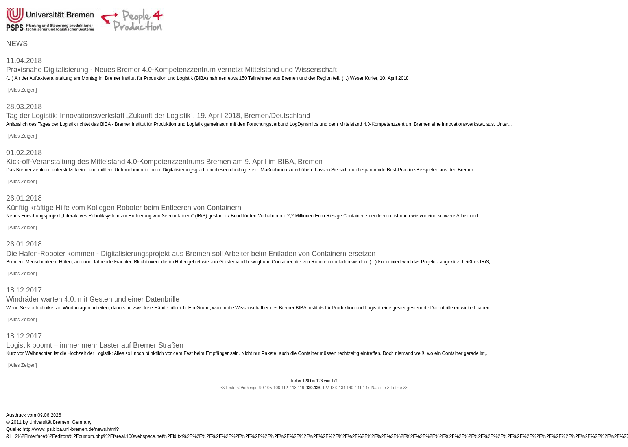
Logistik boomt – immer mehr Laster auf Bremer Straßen (94, 345)
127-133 (329, 388)
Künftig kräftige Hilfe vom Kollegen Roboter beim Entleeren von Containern (123, 208)
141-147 (362, 388)
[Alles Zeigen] (22, 90)
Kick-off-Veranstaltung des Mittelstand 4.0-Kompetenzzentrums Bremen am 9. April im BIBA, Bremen (164, 162)
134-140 (346, 388)
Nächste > (380, 388)
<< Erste (227, 388)
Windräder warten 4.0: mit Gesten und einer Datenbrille (92, 299)
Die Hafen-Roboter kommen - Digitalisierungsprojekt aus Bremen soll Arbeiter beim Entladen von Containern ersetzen (190, 254)
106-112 (280, 388)
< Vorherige (247, 388)
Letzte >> (399, 388)
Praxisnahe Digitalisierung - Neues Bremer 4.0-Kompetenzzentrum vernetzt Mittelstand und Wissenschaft (171, 70)
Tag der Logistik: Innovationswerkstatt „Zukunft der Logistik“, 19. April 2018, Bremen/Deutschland (158, 116)
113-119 (297, 388)
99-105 (265, 388)
